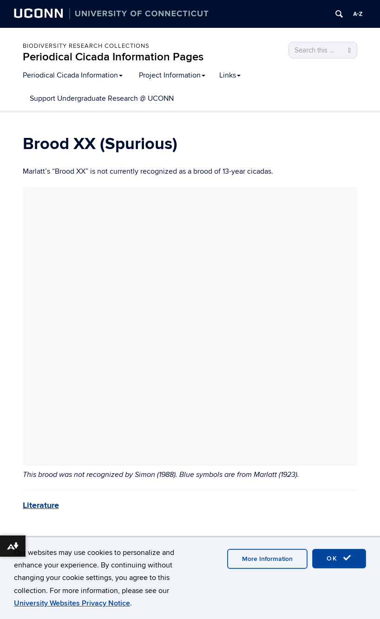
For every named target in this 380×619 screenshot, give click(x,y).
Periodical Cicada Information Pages (113, 57)
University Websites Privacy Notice (72, 603)
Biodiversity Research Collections (86, 46)
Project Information (172, 75)
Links (230, 75)
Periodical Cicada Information (73, 75)
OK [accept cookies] (339, 558)
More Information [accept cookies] (267, 559)
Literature (41, 506)
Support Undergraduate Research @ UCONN (102, 98)
